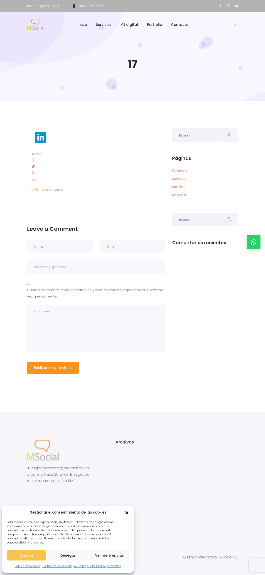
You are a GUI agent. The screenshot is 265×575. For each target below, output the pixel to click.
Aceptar (27, 555)
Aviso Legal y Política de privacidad (97, 566)
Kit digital (129, 24)
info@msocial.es (47, 6)
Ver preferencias (109, 555)
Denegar (68, 555)
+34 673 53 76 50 (90, 6)
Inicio (82, 24)
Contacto (179, 24)
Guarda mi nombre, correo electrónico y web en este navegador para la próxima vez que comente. (95, 293)
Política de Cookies (27, 566)
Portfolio (154, 24)
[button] (127, 512)
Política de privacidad (57, 566)
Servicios (104, 24)
